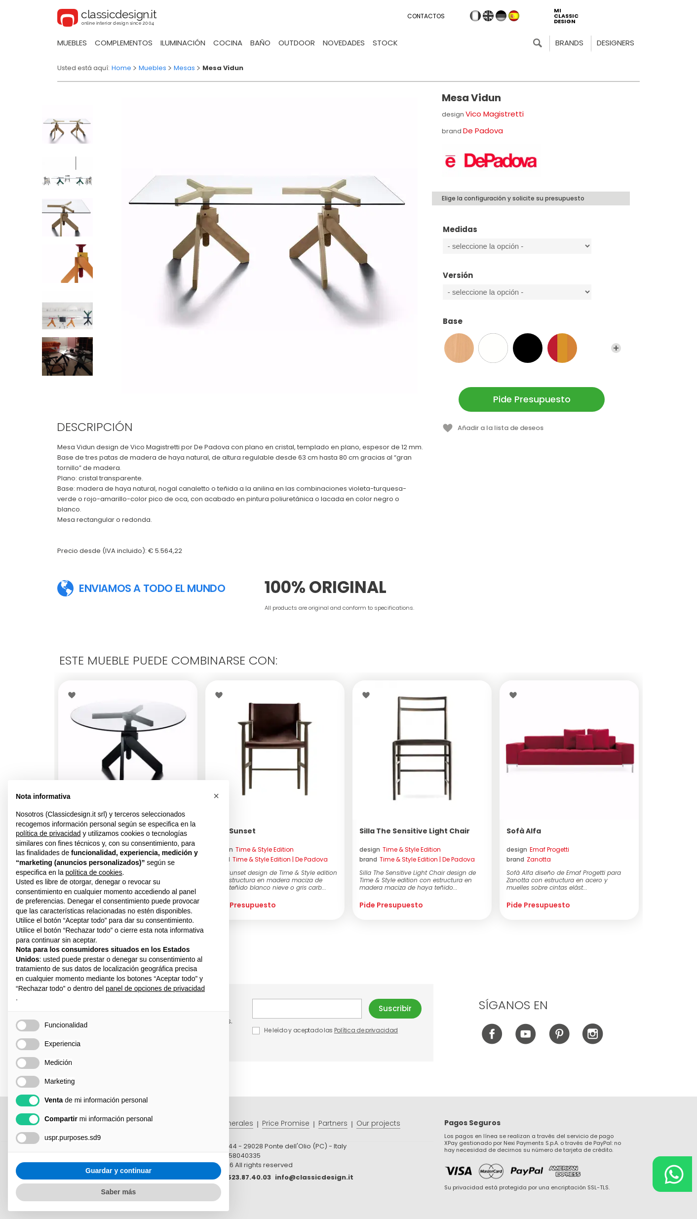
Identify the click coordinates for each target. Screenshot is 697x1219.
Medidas (532, 234)
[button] (216, 796)
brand (270, 859)
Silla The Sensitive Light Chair (414, 831)
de (501, 15)
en (488, 15)
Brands (569, 43)
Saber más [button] (118, 1192)
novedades (344, 43)
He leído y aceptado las (325, 1030)
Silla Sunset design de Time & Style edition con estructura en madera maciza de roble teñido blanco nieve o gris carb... (274, 880)
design (253, 849)
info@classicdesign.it (314, 1177)
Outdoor (296, 43)
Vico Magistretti (494, 114)
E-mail (307, 1009)
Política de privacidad (366, 1030)
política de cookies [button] (93, 872)
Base (532, 326)
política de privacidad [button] (48, 833)
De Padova (483, 130)
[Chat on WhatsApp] (672, 1174)
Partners (333, 1123)
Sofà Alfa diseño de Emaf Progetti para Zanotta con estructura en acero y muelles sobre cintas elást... (563, 880)
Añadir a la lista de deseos (500, 428)
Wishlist (74, 695)
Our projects (378, 1123)
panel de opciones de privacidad (155, 988)
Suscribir (395, 1008)
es (513, 15)
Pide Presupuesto (532, 399)
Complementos (124, 43)
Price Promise (286, 1123)
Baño (260, 43)
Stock (385, 43)
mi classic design (566, 16)
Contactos (426, 16)
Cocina (227, 43)
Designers (615, 43)
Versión (532, 280)
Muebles (72, 43)
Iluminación (182, 43)
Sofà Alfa (523, 831)
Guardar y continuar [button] (118, 1171)
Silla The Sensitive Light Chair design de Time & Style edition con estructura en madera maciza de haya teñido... (417, 880)
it (475, 15)
